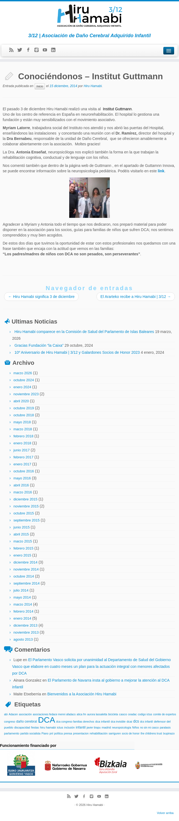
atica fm (81, 714)
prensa (68, 733)
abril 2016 (21, 485)
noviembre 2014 (26, 569)
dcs (136, 721)
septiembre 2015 (27, 520)
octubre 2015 (24, 513)
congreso (9, 721)
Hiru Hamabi (93, 86)
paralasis (165, 727)
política (58, 733)
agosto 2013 (23, 639)
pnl (51, 733)
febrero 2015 (24, 548)
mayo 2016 (22, 478)
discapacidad (22, 727)
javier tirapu (94, 727)
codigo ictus (145, 714)
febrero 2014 (24, 611)
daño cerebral (26, 721)
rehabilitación (98, 733)
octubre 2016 (24, 471)
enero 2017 (22, 464)
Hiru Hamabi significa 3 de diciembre (41, 296)
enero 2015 (22, 555)
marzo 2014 (23, 604)
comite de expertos (164, 714)
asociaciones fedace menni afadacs (54, 714)
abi (6, 714)
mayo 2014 (22, 597)
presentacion (80, 733)
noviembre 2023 (26, 394)
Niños (135, 727)
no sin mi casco (149, 727)
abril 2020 (21, 401)
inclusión (69, 727)
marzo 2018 (23, 429)
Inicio (40, 86)
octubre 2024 (24, 380)
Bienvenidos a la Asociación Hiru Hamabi (81, 694)
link (161, 171)
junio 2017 (22, 450)
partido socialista (30, 733)
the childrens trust (151, 733)
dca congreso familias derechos (75, 721)
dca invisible (118, 721)
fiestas (35, 727)
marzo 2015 (23, 541)
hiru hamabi (48, 727)
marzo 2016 (23, 492)
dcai (129, 721)
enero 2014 (22, 618)
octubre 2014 (24, 576)
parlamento (11, 733)
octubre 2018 (24, 415)
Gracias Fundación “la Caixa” (39, 345)
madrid (106, 727)
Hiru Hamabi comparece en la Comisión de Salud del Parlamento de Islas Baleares (84, 331)
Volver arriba (165, 813)
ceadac (132, 714)
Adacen (13, 714)
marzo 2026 (23, 373)
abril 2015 (21, 534)
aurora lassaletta (97, 714)
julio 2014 (21, 590)
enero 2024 (22, 387)
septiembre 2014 (27, 583)
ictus (60, 727)
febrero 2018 (24, 436)
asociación (25, 714)
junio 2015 (22, 527)
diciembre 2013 (26, 625)
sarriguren (115, 733)
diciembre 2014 (26, 562)
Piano (45, 733)
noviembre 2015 (26, 506)
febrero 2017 (24, 457)
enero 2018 (22, 443)
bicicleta (113, 714)
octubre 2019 (24, 408)
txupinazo (169, 733)
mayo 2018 (22, 422)
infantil (80, 727)
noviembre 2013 (26, 632)
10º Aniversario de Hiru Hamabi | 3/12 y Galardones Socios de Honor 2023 (77, 352)
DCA (46, 719)
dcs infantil (146, 721)
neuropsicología (121, 727)
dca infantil (102, 721)
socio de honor (131, 733)
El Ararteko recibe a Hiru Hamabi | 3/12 (136, 296)
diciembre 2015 (26, 499)
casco (123, 714)
